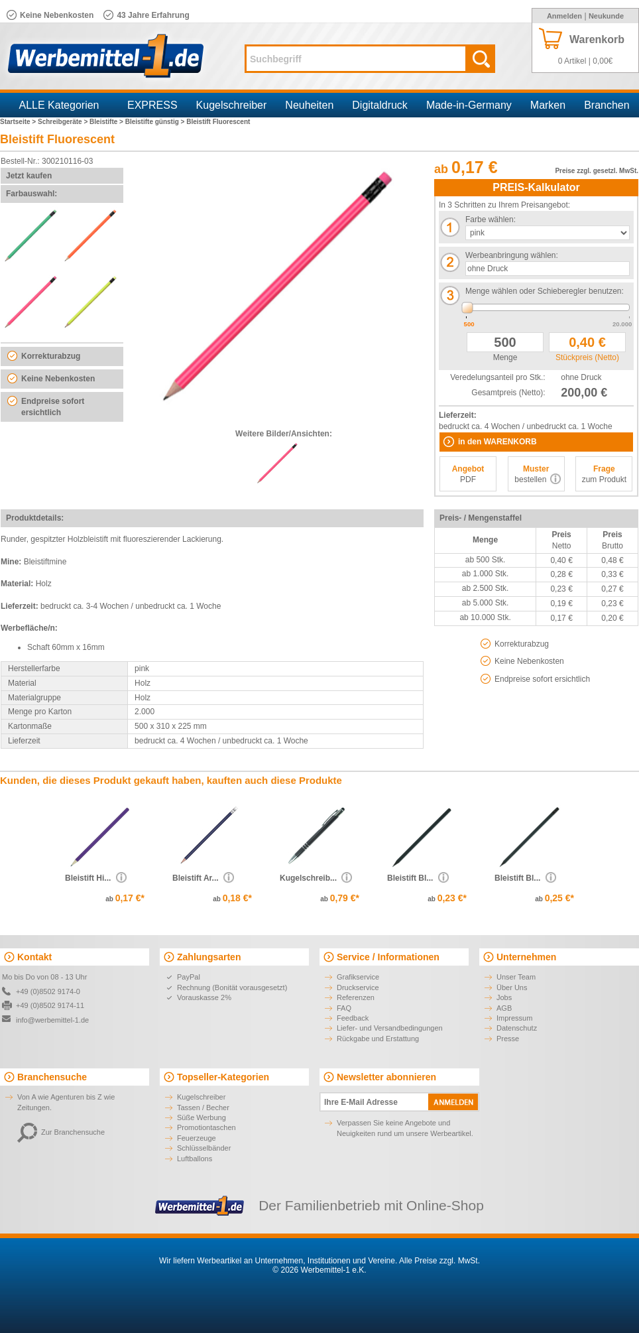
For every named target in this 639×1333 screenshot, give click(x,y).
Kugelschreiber (231, 105)
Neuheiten (309, 105)
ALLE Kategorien (59, 105)
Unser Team (516, 977)
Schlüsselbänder (204, 1148)
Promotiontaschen (206, 1127)
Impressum (514, 1018)
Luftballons (194, 1159)
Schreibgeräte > (63, 121)
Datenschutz (516, 1028)
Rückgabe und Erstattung (378, 1039)
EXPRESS (152, 105)
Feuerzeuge (196, 1138)
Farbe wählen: (490, 219)
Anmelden (564, 16)
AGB (504, 1008)
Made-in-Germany (469, 105)
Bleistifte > (107, 121)
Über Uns (511, 987)
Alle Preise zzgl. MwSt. (439, 1260)
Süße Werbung (201, 1117)
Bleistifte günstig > (156, 121)
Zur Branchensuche (61, 1132)
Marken (547, 105)
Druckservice (358, 987)
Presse (507, 1039)
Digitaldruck (380, 105)
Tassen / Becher (203, 1107)
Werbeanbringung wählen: (511, 255)
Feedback (353, 1018)
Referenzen (356, 997)
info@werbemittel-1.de (52, 1020)
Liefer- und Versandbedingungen (390, 1028)
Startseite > (19, 121)
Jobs (504, 997)
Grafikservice (358, 977)
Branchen (607, 105)
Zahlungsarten (209, 957)
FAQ (344, 1008)
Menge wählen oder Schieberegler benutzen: (544, 291)
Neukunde (606, 16)
